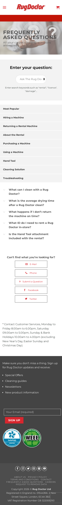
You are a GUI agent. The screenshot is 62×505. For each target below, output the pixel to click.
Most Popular (11, 108)
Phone (31, 273)
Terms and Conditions (24, 479)
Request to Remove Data (31, 484)
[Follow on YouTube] (44, 468)
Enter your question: (31, 67)
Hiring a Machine (13, 117)
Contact (46, 479)
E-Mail (31, 264)
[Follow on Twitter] (28, 468)
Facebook (31, 290)
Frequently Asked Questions (24, 482)
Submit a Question (31, 281)
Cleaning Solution (14, 169)
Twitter (31, 299)
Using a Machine (13, 152)
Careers (50, 482)
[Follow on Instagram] (23, 468)
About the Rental (13, 134)
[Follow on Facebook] (17, 468)
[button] (4, 7)
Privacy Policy (37, 477)
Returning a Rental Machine (20, 126)
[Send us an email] (33, 468)
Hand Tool (9, 160)
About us (20, 477)
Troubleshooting (13, 178)
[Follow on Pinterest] (39, 468)
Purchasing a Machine (16, 143)
